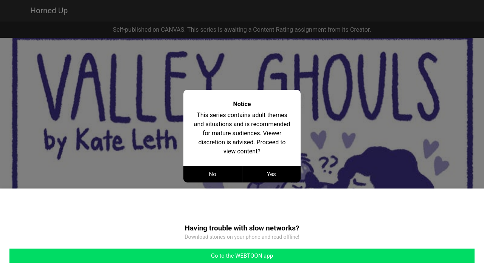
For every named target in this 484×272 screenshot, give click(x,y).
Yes (271, 174)
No (212, 174)
